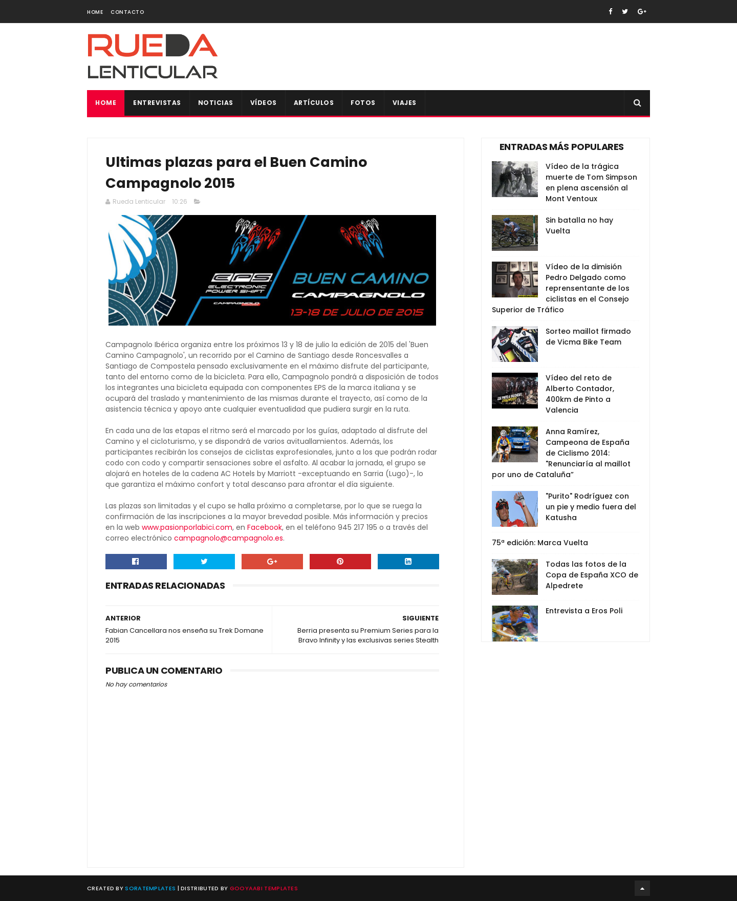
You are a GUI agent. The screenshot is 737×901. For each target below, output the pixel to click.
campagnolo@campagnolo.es (228, 538)
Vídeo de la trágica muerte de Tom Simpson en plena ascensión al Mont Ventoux (591, 182)
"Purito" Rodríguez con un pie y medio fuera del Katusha (591, 507)
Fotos (363, 102)
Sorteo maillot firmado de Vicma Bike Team (588, 336)
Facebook (264, 527)
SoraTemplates (150, 888)
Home (95, 12)
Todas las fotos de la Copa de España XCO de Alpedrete (592, 575)
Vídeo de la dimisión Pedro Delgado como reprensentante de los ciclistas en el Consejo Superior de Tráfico (561, 288)
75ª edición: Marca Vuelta (540, 543)
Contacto (127, 12)
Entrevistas (157, 102)
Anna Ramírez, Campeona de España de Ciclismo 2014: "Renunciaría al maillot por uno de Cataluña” (561, 453)
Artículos (314, 102)
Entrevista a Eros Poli (584, 611)
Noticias (215, 102)
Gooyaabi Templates (264, 888)
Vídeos (263, 102)
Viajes (405, 102)
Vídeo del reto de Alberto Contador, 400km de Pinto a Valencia (580, 394)
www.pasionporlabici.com (187, 527)
